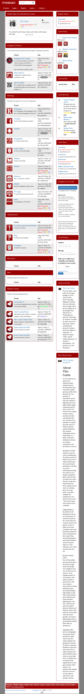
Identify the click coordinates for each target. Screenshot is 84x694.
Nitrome (16, 166)
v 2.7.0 (48, 690)
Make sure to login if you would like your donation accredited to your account (66, 261)
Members (9, 685)
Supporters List (62, 271)
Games (33, 8)
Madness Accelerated (69, 49)
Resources (17, 176)
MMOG (16, 184)
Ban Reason (62, 159)
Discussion (11, 258)
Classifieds (17, 245)
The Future (24, 21)
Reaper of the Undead (69, 38)
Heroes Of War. (67, 60)
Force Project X (19, 302)
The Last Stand (69, 288)
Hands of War (68, 128)
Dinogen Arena (63, 171)
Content (42, 8)
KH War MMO (19, 83)
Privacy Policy (9, 690)
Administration (12, 215)
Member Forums (13, 289)
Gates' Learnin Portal (21, 312)
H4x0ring (10, 96)
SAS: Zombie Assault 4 (68, 361)
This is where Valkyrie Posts (23, 320)
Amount (60, 242)
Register (23, 8)
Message (61, 250)
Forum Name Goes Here (22, 327)
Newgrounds (18, 139)
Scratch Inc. (62, 154)
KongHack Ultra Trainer (22, 58)
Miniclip (17, 158)
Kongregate (18, 109)
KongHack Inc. (37, 690)
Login (15, 8)
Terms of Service (20, 690)
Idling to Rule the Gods (65, 166)
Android (16, 129)
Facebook (17, 119)
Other (16, 199)
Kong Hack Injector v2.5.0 (68, 187)
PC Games (17, 192)
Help (15, 235)
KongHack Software (14, 45)
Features (6, 8)
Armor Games (18, 149)
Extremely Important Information (25, 225)
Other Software (19, 73)
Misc (9, 272)
